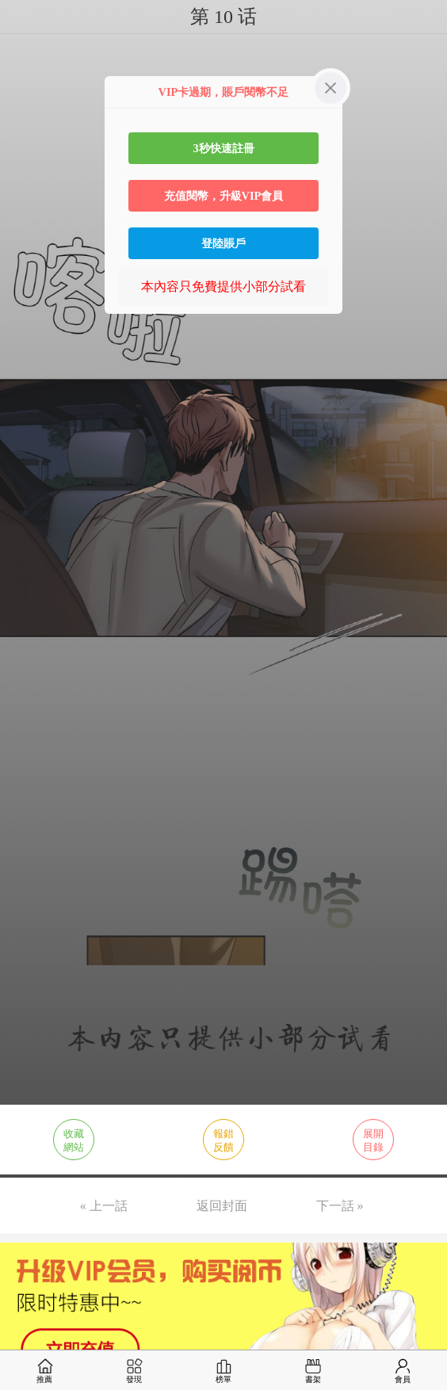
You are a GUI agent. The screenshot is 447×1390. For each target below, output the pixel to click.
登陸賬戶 (223, 243)
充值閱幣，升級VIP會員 (224, 195)
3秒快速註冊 (223, 148)
